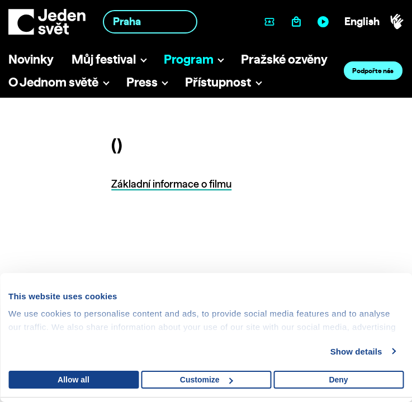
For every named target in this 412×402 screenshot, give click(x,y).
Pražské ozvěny (284, 59)
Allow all (73, 379)
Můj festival (104, 59)
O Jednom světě (53, 82)
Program (189, 59)
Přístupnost (218, 82)
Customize (206, 379)
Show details (356, 351)
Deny (338, 379)
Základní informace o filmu (171, 184)
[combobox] (150, 21)
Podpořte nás (373, 70)
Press (142, 82)
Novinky (31, 59)
